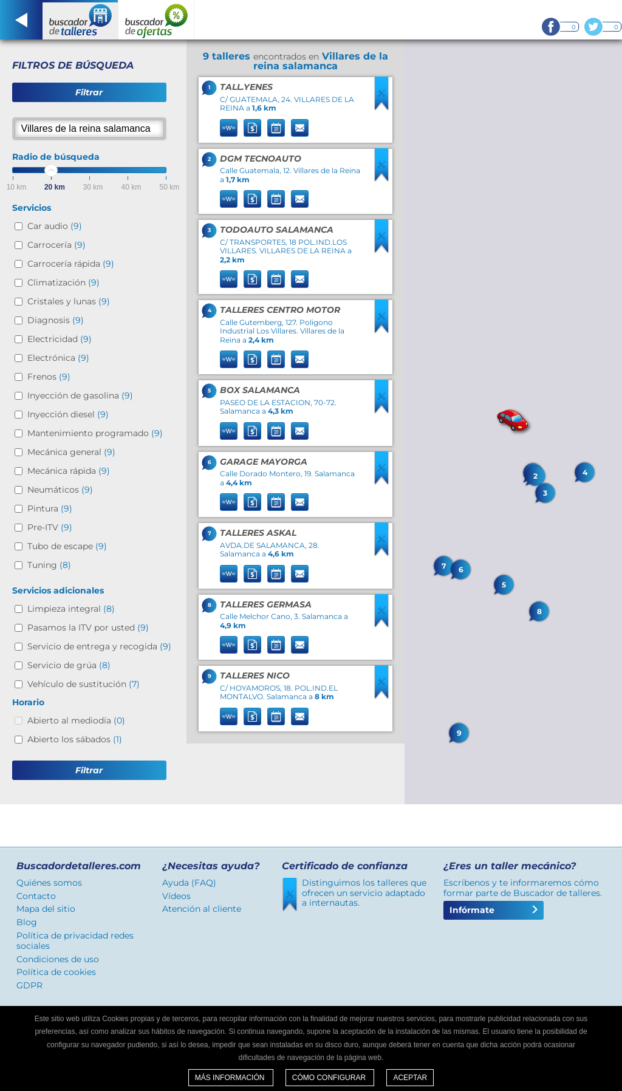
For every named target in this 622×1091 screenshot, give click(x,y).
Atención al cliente (201, 908)
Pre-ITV (49, 527)
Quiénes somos (49, 882)
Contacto (36, 896)
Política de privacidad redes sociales (75, 940)
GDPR (29, 985)
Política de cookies (56, 971)
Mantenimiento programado (95, 433)
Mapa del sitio (45, 908)
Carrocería (56, 244)
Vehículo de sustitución (83, 684)
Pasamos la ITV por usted (88, 627)
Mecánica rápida (68, 470)
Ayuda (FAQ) (189, 882)
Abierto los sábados (74, 739)
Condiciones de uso (57, 959)
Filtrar (89, 92)
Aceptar (410, 1077)
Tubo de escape (67, 546)
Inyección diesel (68, 414)
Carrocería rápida (70, 263)
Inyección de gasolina (80, 395)
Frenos (48, 376)
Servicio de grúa (69, 665)
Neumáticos (60, 489)
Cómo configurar (330, 1077)
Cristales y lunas (68, 301)
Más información (231, 1077)
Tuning (49, 564)
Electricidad (59, 338)
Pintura (49, 508)
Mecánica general (71, 451)
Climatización (63, 282)
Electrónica (58, 357)
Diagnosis (55, 320)
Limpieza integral (71, 608)
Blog (26, 922)
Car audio (54, 226)
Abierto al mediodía (76, 720)
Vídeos (176, 896)
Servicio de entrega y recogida (99, 646)
